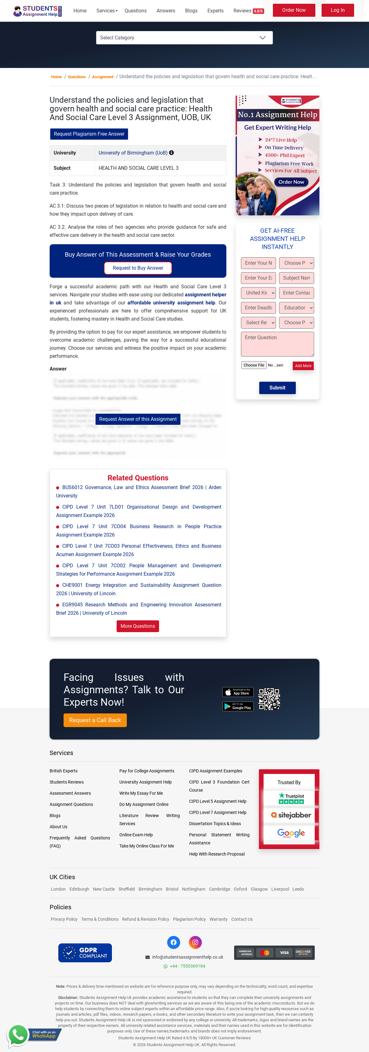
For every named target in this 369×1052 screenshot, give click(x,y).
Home (80, 11)
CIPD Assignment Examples (215, 770)
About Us (58, 826)
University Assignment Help (145, 782)
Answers (166, 11)
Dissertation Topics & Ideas (215, 823)
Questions (136, 11)
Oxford (240, 889)
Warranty (219, 919)
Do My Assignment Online (143, 804)
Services (105, 11)
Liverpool (280, 889)
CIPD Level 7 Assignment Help (218, 812)
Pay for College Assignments (146, 770)
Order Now (294, 10)
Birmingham (150, 889)
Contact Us (242, 919)
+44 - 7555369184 (184, 966)
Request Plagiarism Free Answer (89, 134)
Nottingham (193, 889)
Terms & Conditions (99, 919)
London (58, 889)
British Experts (64, 770)
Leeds (298, 889)
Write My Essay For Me (141, 793)
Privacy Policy (64, 919)
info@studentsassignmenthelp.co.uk (184, 957)
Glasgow (260, 889)
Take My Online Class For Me (146, 845)
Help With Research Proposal (217, 854)
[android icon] (238, 706)
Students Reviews (67, 782)
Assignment (102, 76)
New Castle (104, 889)
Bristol (172, 889)
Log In (338, 10)
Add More (303, 366)
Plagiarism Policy (189, 919)
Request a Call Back (95, 720)
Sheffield (126, 889)
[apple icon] (238, 692)
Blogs (191, 11)
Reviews (249, 11)
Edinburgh (79, 889)
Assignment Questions (71, 804)
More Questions (138, 626)
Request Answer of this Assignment (138, 419)
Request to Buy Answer (138, 268)
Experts (215, 11)
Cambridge (219, 889)
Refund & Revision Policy (145, 919)
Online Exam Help (136, 834)
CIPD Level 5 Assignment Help (218, 801)
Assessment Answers (70, 793)
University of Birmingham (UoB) (133, 153)
